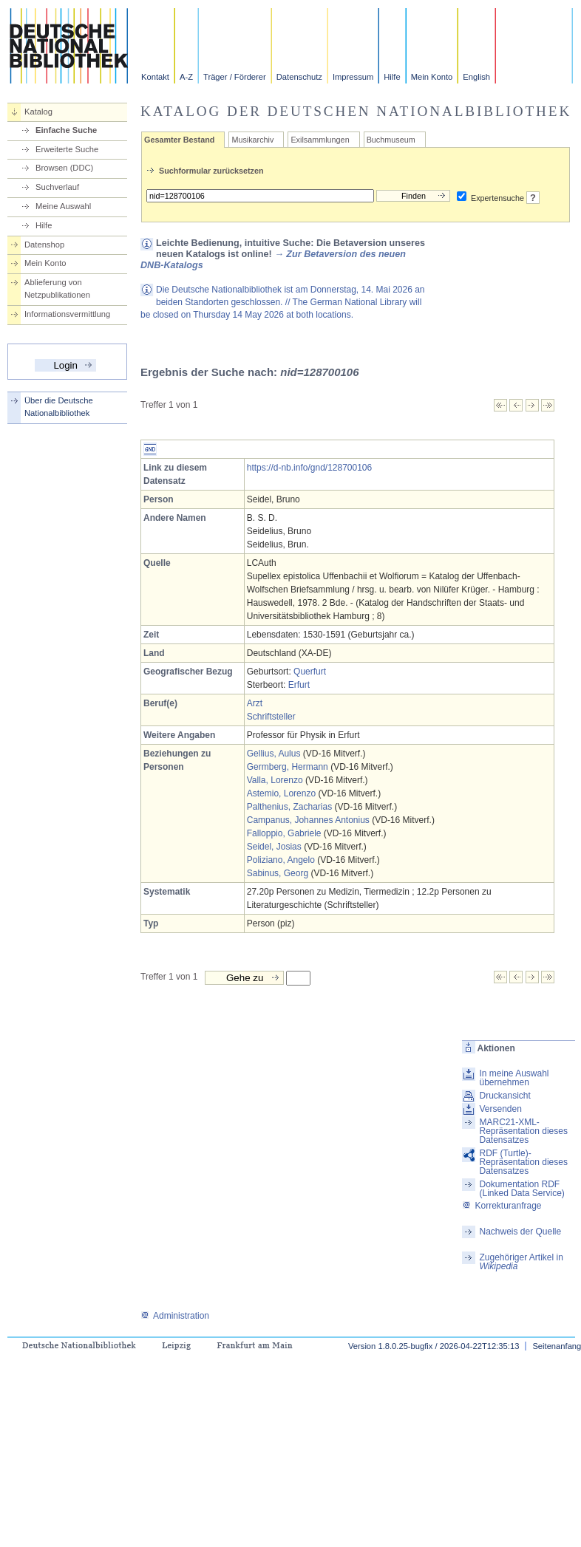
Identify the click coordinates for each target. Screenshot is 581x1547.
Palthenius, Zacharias (289, 807)
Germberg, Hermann (287, 767)
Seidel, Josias (274, 846)
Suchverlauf (57, 186)
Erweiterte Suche (66, 149)
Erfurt (299, 685)
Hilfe (392, 76)
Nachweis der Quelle (520, 1231)
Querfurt (309, 671)
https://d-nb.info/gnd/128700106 (309, 467)
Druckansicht (504, 1095)
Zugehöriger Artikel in (521, 1261)
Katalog (38, 111)
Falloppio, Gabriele (284, 833)
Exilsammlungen (319, 139)
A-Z (186, 76)
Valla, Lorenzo (275, 780)
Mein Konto (432, 76)
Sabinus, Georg (277, 873)
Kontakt (155, 76)
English (476, 76)
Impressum (353, 76)
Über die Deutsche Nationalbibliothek (58, 406)
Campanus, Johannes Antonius (308, 820)
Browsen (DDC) (64, 167)
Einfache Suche (66, 130)
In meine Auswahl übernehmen (513, 1077)
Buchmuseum (391, 139)
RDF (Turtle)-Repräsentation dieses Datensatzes (523, 1162)
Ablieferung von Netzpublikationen (57, 288)
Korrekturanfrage (501, 1206)
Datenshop (44, 244)
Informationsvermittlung (67, 314)
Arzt (254, 703)
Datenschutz (299, 76)
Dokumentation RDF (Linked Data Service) (521, 1188)
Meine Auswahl (63, 206)
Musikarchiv (252, 139)
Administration (174, 1316)
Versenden (500, 1109)
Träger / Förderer (234, 76)
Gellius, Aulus (274, 753)
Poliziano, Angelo (281, 860)
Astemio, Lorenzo (281, 793)
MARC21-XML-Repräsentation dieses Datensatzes (523, 1131)
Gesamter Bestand (179, 139)
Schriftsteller (271, 716)
